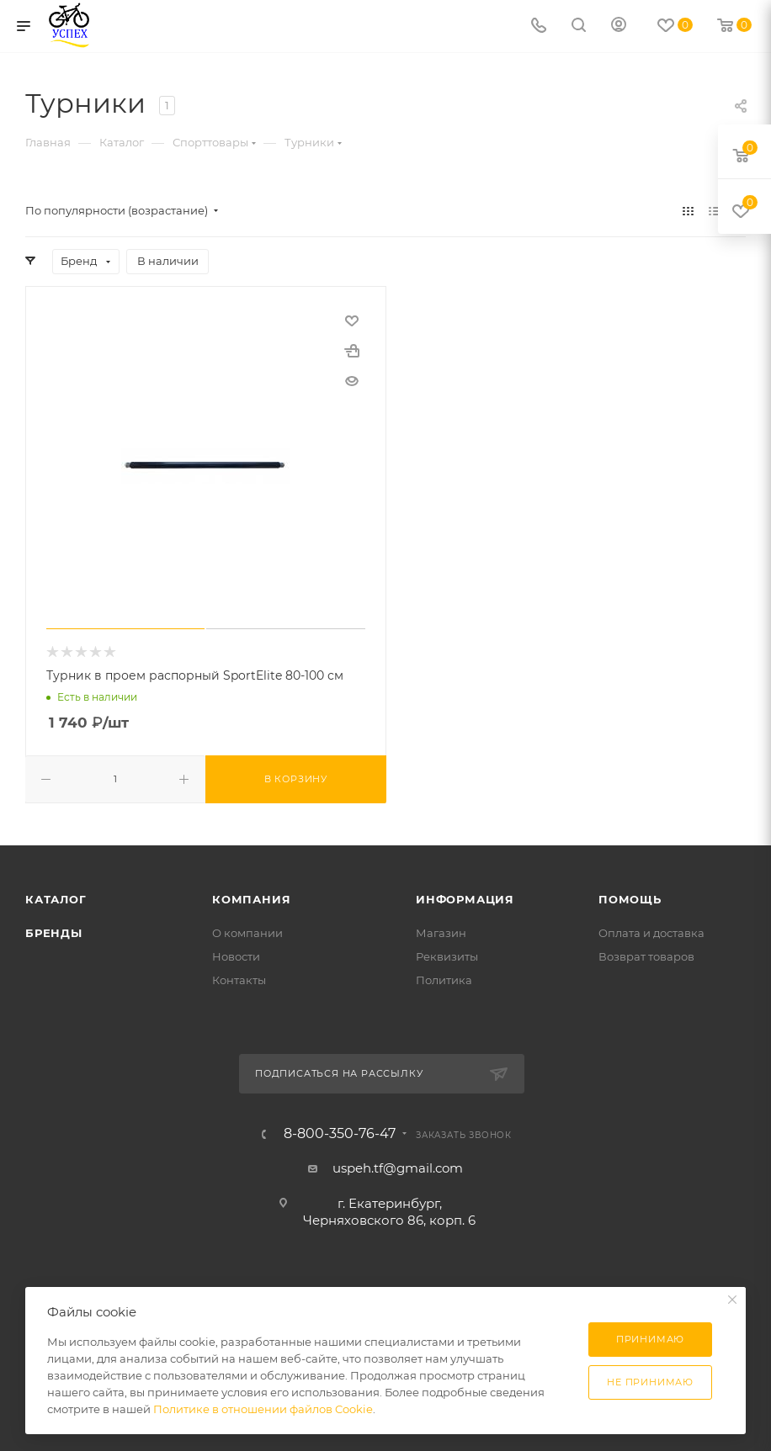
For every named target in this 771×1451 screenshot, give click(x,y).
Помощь (630, 899)
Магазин (441, 933)
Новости (236, 956)
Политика (444, 980)
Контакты (239, 980)
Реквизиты (447, 956)
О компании (247, 933)
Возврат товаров (646, 956)
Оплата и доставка (651, 933)
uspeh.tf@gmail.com (397, 1168)
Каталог (56, 899)
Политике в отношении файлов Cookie (263, 1409)
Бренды (53, 933)
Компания (251, 899)
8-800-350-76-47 (340, 1134)
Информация (465, 899)
